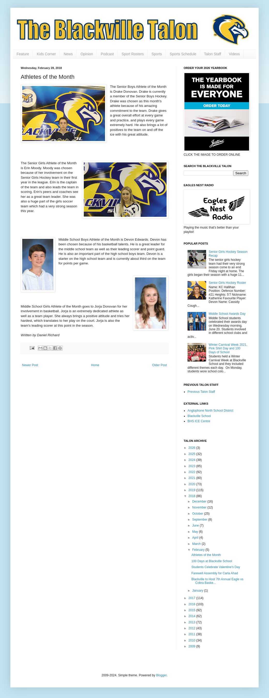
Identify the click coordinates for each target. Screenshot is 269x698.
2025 (192, 454)
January (198, 590)
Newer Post (30, 365)
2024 (192, 460)
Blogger (161, 675)
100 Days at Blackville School (211, 561)
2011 (192, 634)
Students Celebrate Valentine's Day (215, 567)
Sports (157, 54)
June (196, 525)
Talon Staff (212, 54)
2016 (192, 604)
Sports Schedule (183, 54)
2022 (192, 472)
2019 (192, 490)
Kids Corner (46, 54)
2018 (192, 496)
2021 (192, 478)
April (195, 537)
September (200, 519)
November (199, 507)
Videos (234, 54)
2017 (192, 598)
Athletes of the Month (206, 555)
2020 (192, 484)
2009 (192, 646)
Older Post (159, 365)
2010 (192, 640)
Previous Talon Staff (201, 392)
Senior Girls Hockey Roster (227, 283)
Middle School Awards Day (227, 314)
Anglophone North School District (210, 410)
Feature (23, 54)
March (197, 544)
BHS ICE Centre (199, 421)
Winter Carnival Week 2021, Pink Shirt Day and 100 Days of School (228, 348)
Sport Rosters (133, 54)
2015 (192, 610)
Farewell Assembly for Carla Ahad (214, 573)
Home (95, 365)
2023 (192, 466)
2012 (192, 628)
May (195, 532)
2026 (192, 448)
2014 (192, 616)
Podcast (107, 54)
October (198, 513)
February (198, 550)
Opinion (86, 54)
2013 (192, 622)
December (199, 501)
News (68, 54)
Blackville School (199, 416)
